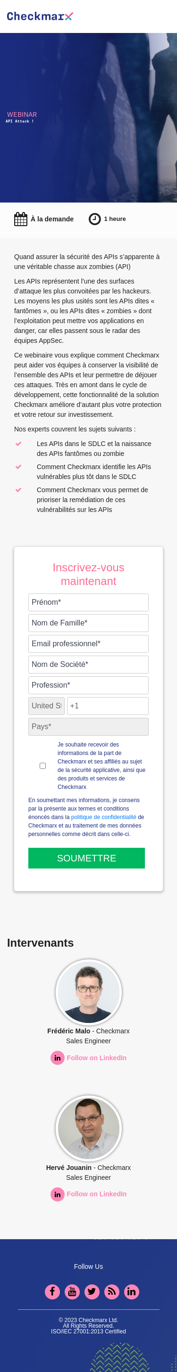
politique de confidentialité (103, 817)
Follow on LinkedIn (89, 1058)
